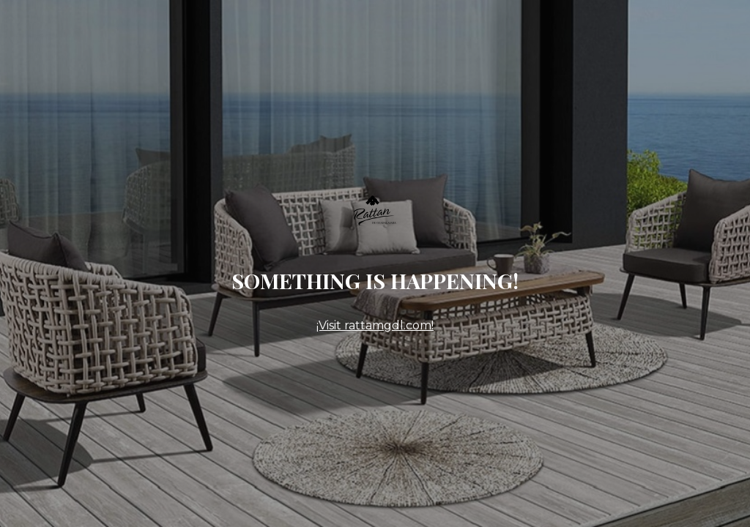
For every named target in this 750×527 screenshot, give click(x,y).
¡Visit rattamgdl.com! (375, 325)
